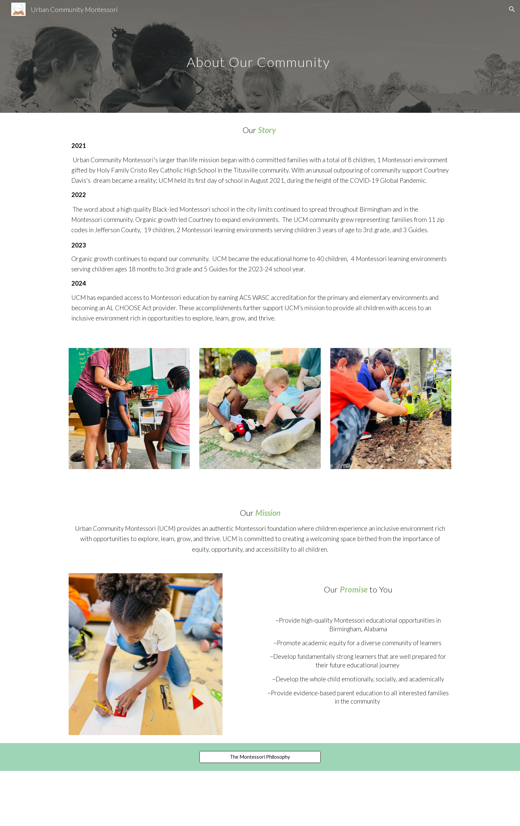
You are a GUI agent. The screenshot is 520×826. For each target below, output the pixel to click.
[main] (260, 56)
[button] (512, 9)
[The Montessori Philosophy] (260, 757)
